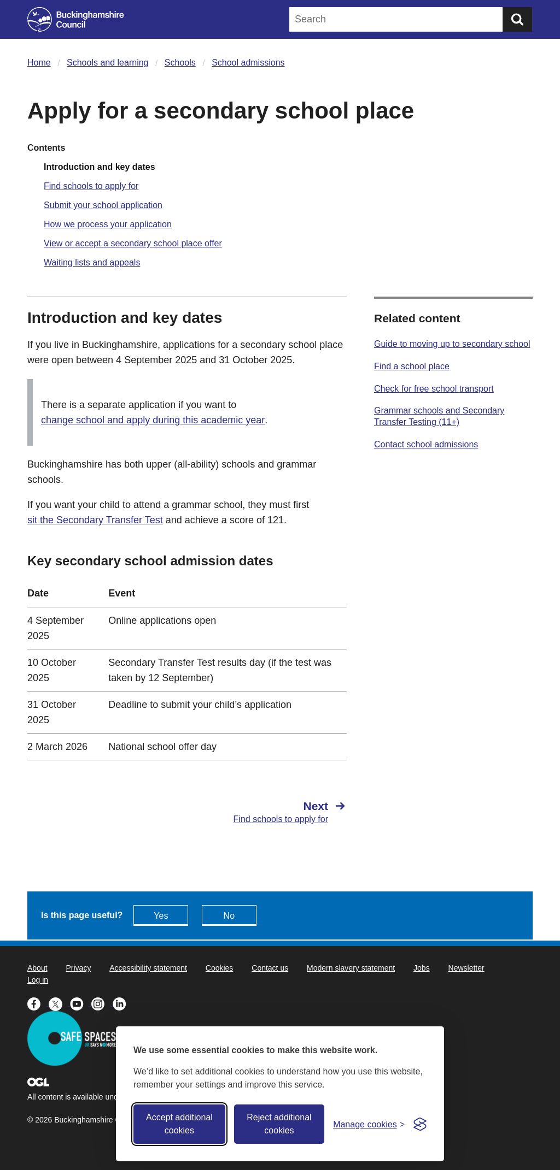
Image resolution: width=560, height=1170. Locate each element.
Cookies (220, 968)
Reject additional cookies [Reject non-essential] (279, 1124)
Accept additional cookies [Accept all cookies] (179, 1124)
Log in (37, 980)
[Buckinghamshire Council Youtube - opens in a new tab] (80, 1002)
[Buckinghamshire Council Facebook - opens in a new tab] (38, 1002)
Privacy (78, 968)
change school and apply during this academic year (153, 420)
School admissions (248, 62)
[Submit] (517, 19)
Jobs (421, 968)
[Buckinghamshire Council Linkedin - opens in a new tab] (122, 1002)
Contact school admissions (426, 444)
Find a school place (412, 366)
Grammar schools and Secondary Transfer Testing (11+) (439, 416)
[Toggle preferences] (369, 1124)
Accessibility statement (148, 968)
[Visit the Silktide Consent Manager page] (420, 1124)
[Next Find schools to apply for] (272, 812)
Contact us (270, 968)
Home (39, 62)
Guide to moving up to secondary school (452, 343)
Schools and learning (107, 62)
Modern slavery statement (351, 968)
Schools (180, 62)
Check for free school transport (434, 388)
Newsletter (466, 968)
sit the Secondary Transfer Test (95, 520)
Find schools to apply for (91, 186)
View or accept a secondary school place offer (133, 243)
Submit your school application (103, 205)
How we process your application (108, 224)
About (37, 968)
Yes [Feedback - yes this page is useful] (161, 915)
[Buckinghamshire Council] (75, 19)
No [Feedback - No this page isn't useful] (229, 915)
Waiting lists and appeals (92, 262)
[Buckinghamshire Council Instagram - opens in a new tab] (102, 1002)
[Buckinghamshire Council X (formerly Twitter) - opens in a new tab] (59, 1002)
